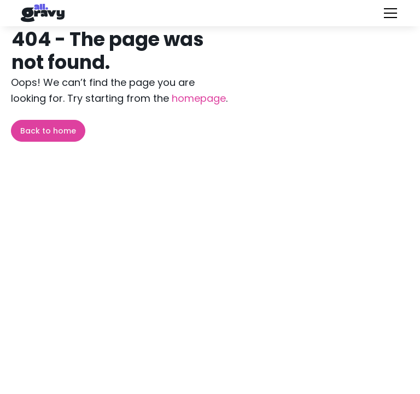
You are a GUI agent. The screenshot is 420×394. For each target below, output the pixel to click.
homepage (197, 98)
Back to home (48, 130)
